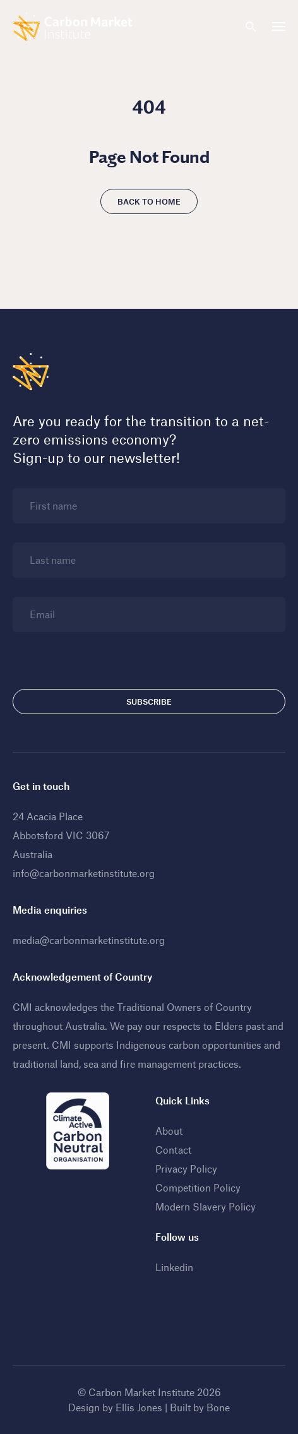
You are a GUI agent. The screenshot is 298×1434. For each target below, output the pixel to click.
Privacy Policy (186, 1168)
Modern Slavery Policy (205, 1206)
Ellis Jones (139, 1407)
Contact (173, 1150)
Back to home (149, 201)
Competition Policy (198, 1187)
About (168, 1131)
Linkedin (174, 1267)
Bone (218, 1407)
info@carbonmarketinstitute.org (84, 873)
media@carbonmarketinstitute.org (89, 940)
